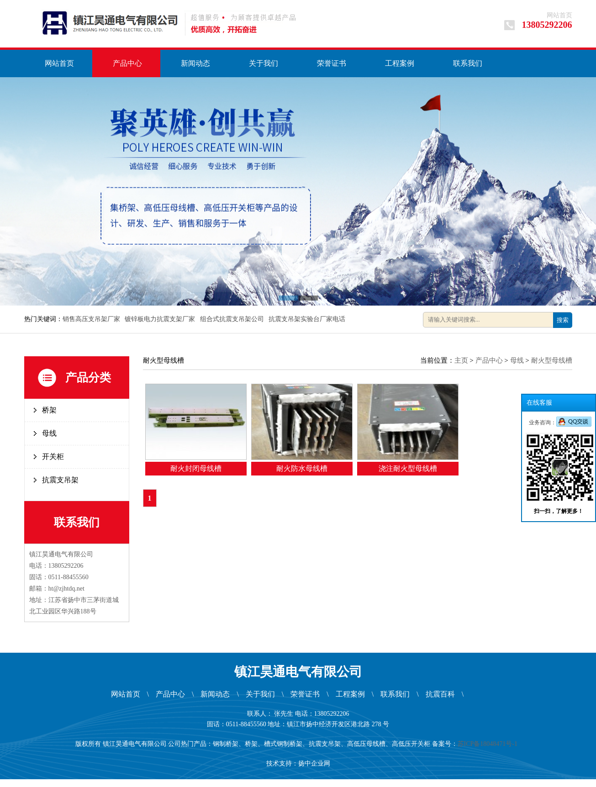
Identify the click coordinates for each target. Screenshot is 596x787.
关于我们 (263, 63)
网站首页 (559, 15)
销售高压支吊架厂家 (92, 319)
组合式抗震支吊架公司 (233, 319)
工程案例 (399, 63)
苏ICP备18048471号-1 (489, 743)
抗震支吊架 (60, 480)
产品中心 (127, 63)
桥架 (49, 410)
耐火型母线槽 (551, 360)
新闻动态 (195, 63)
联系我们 (467, 63)
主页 (461, 360)
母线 (49, 433)
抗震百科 (440, 694)
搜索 (563, 320)
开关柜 (53, 456)
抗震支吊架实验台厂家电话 (308, 319)
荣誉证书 (331, 63)
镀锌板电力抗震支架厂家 (161, 319)
